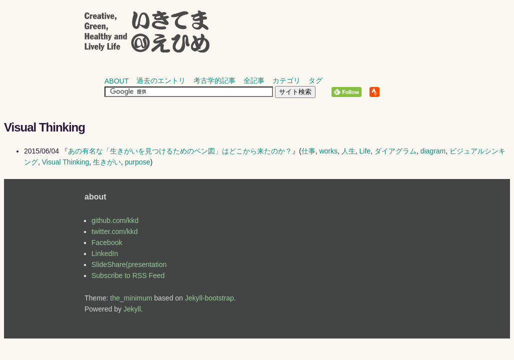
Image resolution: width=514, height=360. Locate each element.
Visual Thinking (65, 162)
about (116, 81)
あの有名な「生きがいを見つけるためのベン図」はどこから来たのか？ (180, 151)
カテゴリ (286, 80)
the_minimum (131, 298)
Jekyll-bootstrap (209, 298)
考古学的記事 (215, 80)
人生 (349, 151)
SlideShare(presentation (129, 264)
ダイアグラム (395, 151)
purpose (137, 162)
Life (365, 151)
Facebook (107, 242)
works (328, 151)
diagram (433, 151)
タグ (315, 80)
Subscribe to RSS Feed (128, 276)
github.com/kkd (115, 220)
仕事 (309, 151)
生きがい (107, 162)
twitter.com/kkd (115, 232)
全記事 (254, 80)
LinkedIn (105, 254)
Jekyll (132, 309)
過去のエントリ (161, 80)
